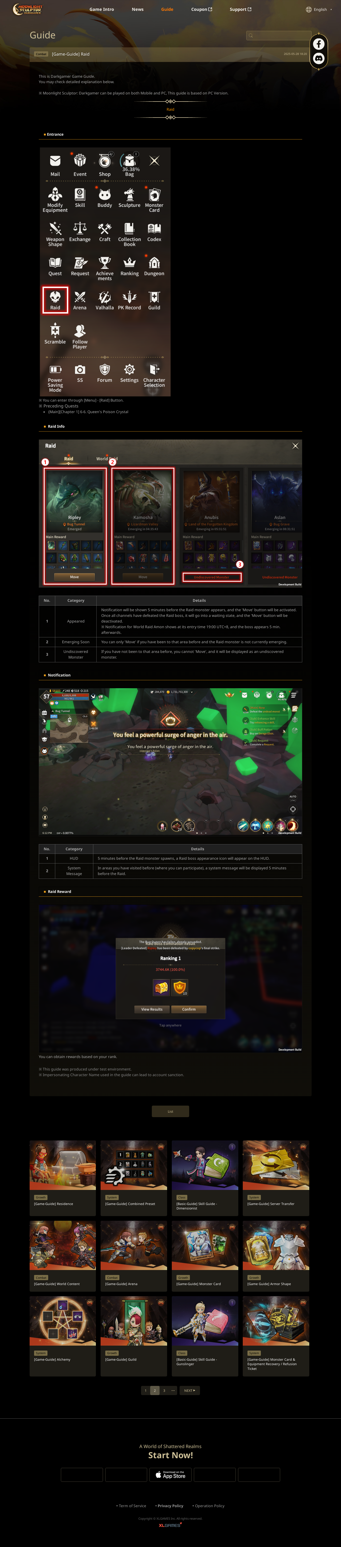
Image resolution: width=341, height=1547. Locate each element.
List (170, 1114)
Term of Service (132, 1511)
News (137, 9)
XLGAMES (170, 1531)
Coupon (201, 9)
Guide (167, 9)
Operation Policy (210, 1511)
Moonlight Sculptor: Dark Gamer (28, 9)
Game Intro (101, 9)
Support (241, 9)
